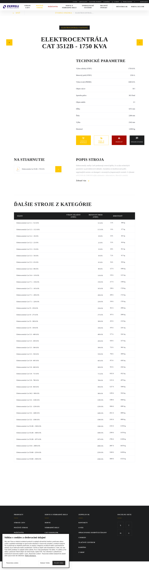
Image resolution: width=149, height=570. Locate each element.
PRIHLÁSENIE (127, 1)
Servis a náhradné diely (56, 514)
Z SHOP (116, 1)
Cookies (82, 537)
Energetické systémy (89, 6)
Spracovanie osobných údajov (93, 532)
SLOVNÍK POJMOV (95, 1)
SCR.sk (119, 565)
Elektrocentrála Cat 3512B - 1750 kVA (84, 13)
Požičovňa (19, 532)
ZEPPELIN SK (84, 514)
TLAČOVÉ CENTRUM (87, 542)
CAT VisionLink (51, 532)
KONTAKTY (144, 1)
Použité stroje (41, 6)
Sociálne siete (124, 514)
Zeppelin (12, 4)
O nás (75, 1)
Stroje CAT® (19, 522)
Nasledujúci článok (140, 42)
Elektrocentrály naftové (74, 28)
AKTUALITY (83, 1)
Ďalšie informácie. (30, 555)
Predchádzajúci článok (9, 42)
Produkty (18, 514)
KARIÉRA (107, 1)
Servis (47, 522)
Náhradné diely (52, 527)
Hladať (135, 1)
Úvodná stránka (63, 13)
